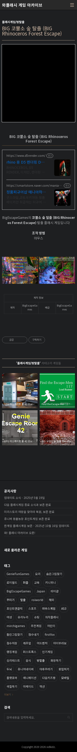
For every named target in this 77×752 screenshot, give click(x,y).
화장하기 (56, 660)
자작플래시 (52, 617)
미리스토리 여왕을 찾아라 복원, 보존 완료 (29, 512)
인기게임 (47, 652)
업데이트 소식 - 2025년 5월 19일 (24, 498)
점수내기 (33, 634)
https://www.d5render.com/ (26, 155)
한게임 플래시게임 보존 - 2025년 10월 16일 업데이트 (36, 526)
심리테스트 (13, 660)
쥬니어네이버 (26, 669)
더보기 (7, 694)
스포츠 (32, 608)
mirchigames (16, 626)
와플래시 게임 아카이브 (22, 5)
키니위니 (50, 582)
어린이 (51, 626)
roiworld (37, 600)
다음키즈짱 (48, 678)
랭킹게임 (12, 652)
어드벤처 (42, 643)
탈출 (23, 600)
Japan (41, 591)
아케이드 (28, 686)
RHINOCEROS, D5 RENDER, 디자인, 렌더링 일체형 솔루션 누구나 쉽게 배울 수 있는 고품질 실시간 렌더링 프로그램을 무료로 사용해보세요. (26, 169)
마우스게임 (48, 608)
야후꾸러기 (46, 669)
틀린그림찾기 (15, 634)
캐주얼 (27, 643)
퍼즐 (25, 582)
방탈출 (41, 660)
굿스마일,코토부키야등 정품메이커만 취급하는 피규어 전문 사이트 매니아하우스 (26, 199)
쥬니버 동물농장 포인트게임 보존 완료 (27, 519)
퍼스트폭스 (29, 652)
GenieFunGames (18, 574)
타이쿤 (55, 591)
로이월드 (12, 582)
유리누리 (23, 617)
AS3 (63, 608)
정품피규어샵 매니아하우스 (26, 191)
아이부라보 (60, 643)
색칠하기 (12, 686)
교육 (36, 582)
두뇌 (9, 669)
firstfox (50, 634)
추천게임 (36, 626)
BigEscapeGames (19, 591)
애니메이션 (29, 678)
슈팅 (36, 617)
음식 (28, 660)
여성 (9, 617)
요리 (37, 574)
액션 (42, 686)
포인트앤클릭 (15, 608)
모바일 (65, 678)
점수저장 (12, 643)
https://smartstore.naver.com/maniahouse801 (34, 185)
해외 (51, 600)
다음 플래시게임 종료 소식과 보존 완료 (27, 505)
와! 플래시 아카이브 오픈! (19, 533)
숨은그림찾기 (54, 574)
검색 (69, 717)
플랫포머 (12, 678)
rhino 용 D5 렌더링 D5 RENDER (24, 161)
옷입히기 (64, 669)
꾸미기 (11, 600)
